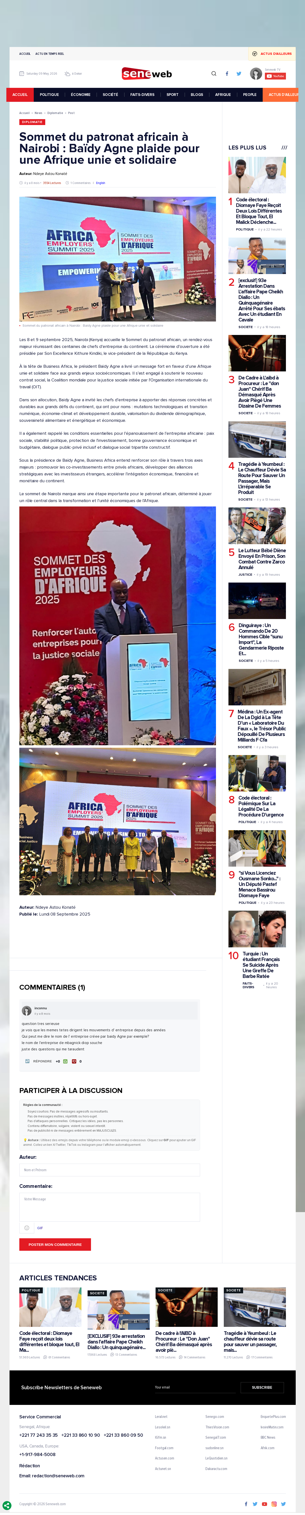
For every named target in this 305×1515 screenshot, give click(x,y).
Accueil (25, 54)
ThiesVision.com (217, 1426)
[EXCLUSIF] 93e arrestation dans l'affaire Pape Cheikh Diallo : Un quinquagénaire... (116, 1341)
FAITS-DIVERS (145, 94)
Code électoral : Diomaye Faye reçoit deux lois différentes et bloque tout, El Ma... (49, 1341)
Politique (244, 229)
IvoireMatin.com (271, 1426)
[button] (37, 1061)
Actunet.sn (163, 1468)
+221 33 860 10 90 (80, 1434)
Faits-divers (248, 985)
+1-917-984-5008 (37, 1454)
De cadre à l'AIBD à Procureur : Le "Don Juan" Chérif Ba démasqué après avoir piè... (184, 1341)
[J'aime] (61, 1061)
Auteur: (109, 1165)
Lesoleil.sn (162, 1426)
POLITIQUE (52, 94)
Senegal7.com (215, 1437)
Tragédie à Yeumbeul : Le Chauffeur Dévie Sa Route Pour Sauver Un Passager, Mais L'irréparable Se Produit (262, 478)
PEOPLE (253, 94)
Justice (245, 574)
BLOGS (200, 94)
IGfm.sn (160, 1437)
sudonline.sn (214, 1447)
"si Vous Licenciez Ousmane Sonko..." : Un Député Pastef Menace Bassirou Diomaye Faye (259, 884)
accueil (23, 94)
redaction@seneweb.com (58, 1475)
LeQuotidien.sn (216, 1458)
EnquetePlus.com (273, 1416)
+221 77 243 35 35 (38, 1434)
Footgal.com (164, 1447)
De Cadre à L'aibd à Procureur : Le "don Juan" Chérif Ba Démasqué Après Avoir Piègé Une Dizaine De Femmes (259, 392)
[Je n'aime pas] (77, 1061)
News (38, 113)
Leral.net (161, 1416)
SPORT (175, 94)
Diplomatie (55, 113)
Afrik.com (267, 1447)
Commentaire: (109, 1208)
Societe (245, 327)
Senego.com (214, 1416)
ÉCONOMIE (84, 94)
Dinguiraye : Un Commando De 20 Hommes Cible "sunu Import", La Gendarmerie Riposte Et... (260, 639)
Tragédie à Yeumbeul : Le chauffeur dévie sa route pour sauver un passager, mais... (250, 1341)
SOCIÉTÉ (113, 94)
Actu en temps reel (49, 54)
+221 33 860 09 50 (123, 1434)
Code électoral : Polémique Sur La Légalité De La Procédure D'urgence (260, 806)
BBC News (267, 1437)
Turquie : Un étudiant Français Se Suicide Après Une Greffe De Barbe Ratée (260, 965)
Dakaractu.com (216, 1468)
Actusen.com (164, 1458)
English (100, 183)
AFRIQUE (226, 94)
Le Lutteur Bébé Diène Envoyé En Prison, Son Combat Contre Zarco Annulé (262, 559)
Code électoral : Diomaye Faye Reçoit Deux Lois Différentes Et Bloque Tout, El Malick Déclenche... (259, 211)
